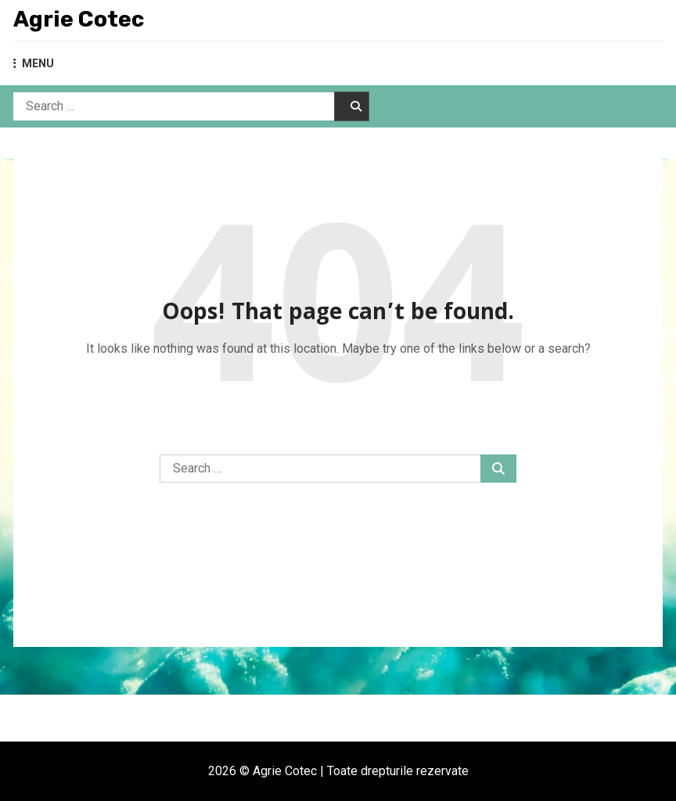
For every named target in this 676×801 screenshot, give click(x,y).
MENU (33, 63)
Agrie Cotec (78, 19)
